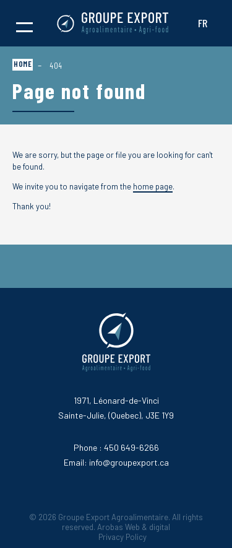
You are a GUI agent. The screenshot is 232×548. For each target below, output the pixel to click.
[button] (24, 23)
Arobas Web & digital (133, 527)
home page (153, 186)
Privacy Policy (122, 537)
